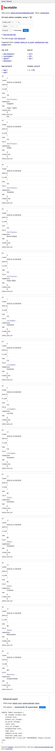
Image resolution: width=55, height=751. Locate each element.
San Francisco (8, 54)
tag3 (4, 72)
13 (8, 565)
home (3, 1)
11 (8, 476)
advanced (21, 38)
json (11, 38)
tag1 (4, 70)
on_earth (31, 42)
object (37, 703)
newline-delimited (28, 703)
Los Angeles (7, 56)
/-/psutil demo (44, 13)
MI (30, 56)
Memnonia (7, 61)
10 (8, 432)
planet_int (23, 42)
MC (30, 58)
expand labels (32, 707)
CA (30, 54)
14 (8, 609)
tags (46, 42)
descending (16, 30)
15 (8, 653)
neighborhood (39, 42)
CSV (15, 38)
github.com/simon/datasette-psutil (22, 13)
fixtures (9, 1)
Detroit (5, 58)
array (20, 703)
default (15, 703)
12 (8, 520)
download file (19, 707)
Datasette (10, 747)
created (16, 42)
